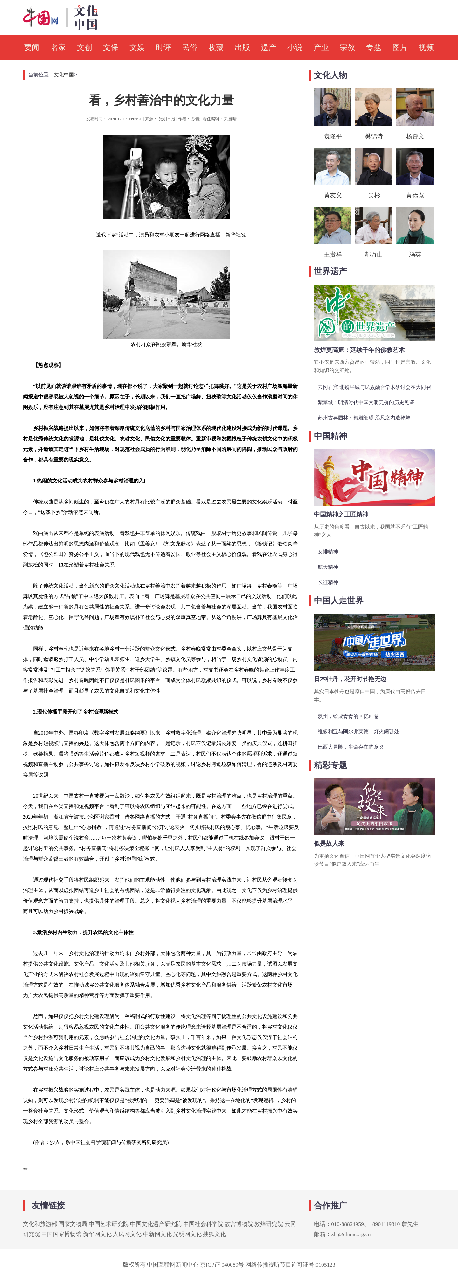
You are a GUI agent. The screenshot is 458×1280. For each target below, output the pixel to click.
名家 (58, 47)
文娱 (137, 47)
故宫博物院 (239, 1224)
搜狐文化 (214, 1234)
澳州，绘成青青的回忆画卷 (348, 716)
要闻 (31, 47)
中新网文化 (157, 1234)
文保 (110, 47)
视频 (426, 47)
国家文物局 (73, 1224)
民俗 (189, 47)
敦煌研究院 (268, 1224)
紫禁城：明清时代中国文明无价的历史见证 (366, 402)
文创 (84, 47)
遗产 (268, 47)
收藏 (216, 47)
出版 (242, 47)
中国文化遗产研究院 (156, 1224)
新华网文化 (97, 1234)
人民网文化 (127, 1234)
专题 (373, 47)
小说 (294, 47)
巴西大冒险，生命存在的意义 (351, 746)
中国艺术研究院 (109, 1224)
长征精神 (328, 582)
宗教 (347, 47)
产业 (321, 47)
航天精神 (328, 567)
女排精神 (328, 551)
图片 (400, 47)
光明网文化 (187, 1234)
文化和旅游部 (40, 1224)
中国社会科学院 (203, 1224)
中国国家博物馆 (61, 1234)
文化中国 (64, 74)
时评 (163, 47)
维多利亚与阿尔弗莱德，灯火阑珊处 (358, 731)
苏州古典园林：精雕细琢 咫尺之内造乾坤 (364, 417)
